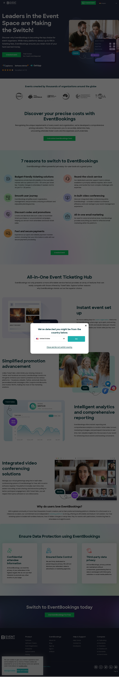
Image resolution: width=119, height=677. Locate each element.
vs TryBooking (101, 641)
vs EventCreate (102, 655)
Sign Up (51, 646)
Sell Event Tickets (31, 644)
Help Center (77, 641)
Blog (50, 644)
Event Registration (31, 646)
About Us (52, 641)
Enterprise (28, 649)
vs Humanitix (101, 652)
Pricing (27, 655)
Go (76, 339)
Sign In (51, 649)
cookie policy (23, 666)
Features (28, 641)
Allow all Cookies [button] (31, 671)
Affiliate (52, 652)
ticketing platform (56, 514)
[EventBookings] (11, 3)
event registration (102, 320)
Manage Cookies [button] (13, 671)
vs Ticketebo (101, 646)
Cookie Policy (46, 667)
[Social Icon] (95, 667)
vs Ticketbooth (102, 649)
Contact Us (77, 644)
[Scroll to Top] (116, 672)
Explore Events (30, 652)
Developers (77, 646)
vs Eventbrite (101, 644)
